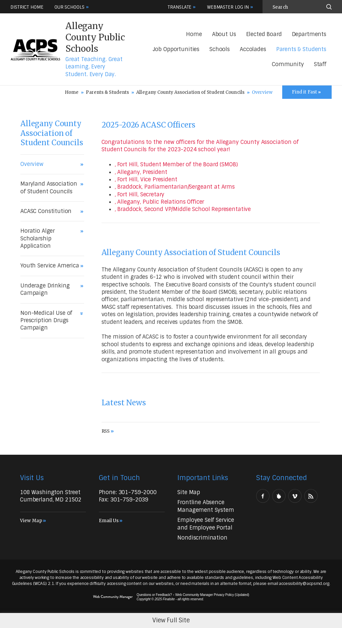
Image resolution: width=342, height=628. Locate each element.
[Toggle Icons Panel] (307, 92)
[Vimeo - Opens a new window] (295, 496)
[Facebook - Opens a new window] (263, 496)
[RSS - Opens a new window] (311, 496)
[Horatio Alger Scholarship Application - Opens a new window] (50, 238)
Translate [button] (179, 7)
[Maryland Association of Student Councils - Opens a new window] (50, 187)
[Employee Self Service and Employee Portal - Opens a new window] (205, 523)
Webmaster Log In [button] (228, 7)
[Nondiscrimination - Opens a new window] (202, 537)
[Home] (194, 34)
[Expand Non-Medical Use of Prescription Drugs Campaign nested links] (82, 312)
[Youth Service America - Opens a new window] (50, 265)
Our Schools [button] (69, 7)
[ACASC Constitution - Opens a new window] (50, 211)
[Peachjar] (279, 496)
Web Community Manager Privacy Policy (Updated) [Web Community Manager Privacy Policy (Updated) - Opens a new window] (212, 595)
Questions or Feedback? (154, 595)
